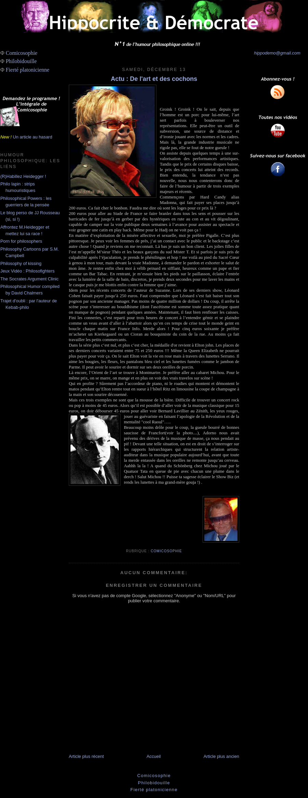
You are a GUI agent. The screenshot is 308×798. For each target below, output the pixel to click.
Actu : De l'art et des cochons (154, 78)
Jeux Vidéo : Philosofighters (27, 271)
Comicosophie (21, 53)
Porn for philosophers (21, 241)
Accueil (153, 756)
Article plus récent (86, 756)
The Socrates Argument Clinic (29, 278)
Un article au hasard (32, 137)
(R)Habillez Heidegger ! (23, 176)
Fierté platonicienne (28, 70)
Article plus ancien (221, 756)
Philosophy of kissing (20, 263)
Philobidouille (21, 61)
